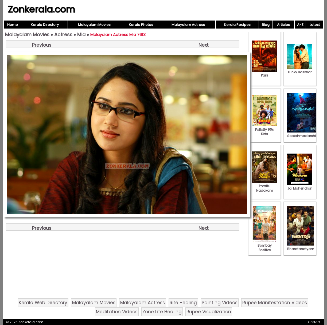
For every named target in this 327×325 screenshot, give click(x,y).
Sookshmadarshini (303, 133)
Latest (315, 24)
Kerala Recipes (237, 24)
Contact (314, 322)
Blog (266, 24)
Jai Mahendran (299, 186)
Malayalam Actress (188, 24)
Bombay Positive (264, 245)
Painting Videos (220, 302)
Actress (63, 34)
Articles (283, 24)
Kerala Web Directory (43, 302)
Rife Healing (183, 302)
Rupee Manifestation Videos (274, 302)
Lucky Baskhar (299, 69)
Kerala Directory (45, 24)
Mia (81, 34)
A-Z (300, 24)
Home (12, 24)
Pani (264, 73)
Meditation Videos (117, 311)
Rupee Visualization (208, 311)
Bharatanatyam (300, 246)
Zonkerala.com (41, 9)
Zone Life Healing (162, 311)
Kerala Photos (141, 24)
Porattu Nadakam (264, 186)
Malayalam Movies (94, 24)
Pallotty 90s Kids (264, 129)
